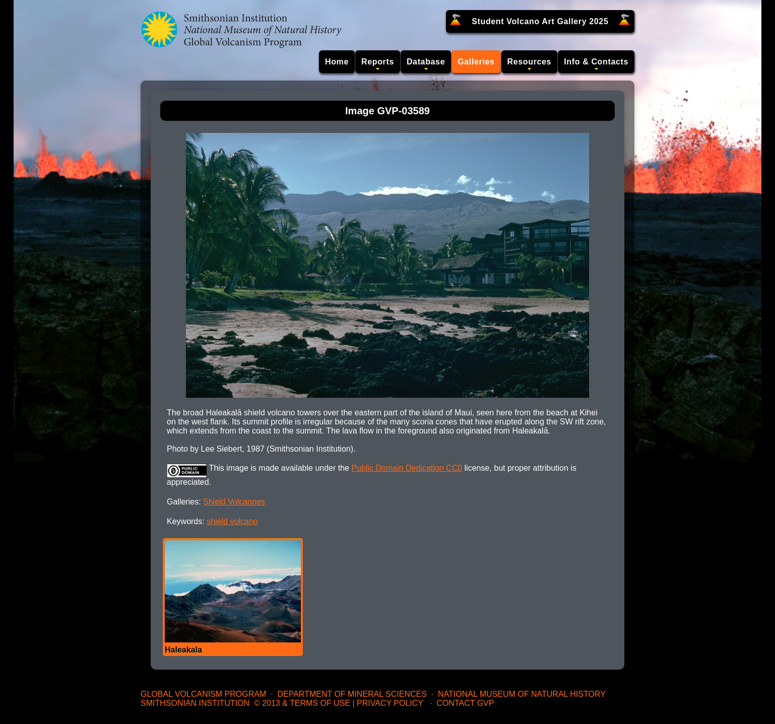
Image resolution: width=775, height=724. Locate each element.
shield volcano (232, 521)
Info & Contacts (596, 61)
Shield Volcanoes (234, 501)
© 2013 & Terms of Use (302, 703)
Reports (377, 61)
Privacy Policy (390, 703)
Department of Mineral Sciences (351, 694)
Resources (529, 61)
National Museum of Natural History (522, 694)
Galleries (476, 61)
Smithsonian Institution (195, 703)
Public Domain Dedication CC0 (406, 468)
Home (337, 61)
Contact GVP (465, 703)
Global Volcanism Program (203, 694)
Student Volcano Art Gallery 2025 (540, 21)
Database (426, 61)
